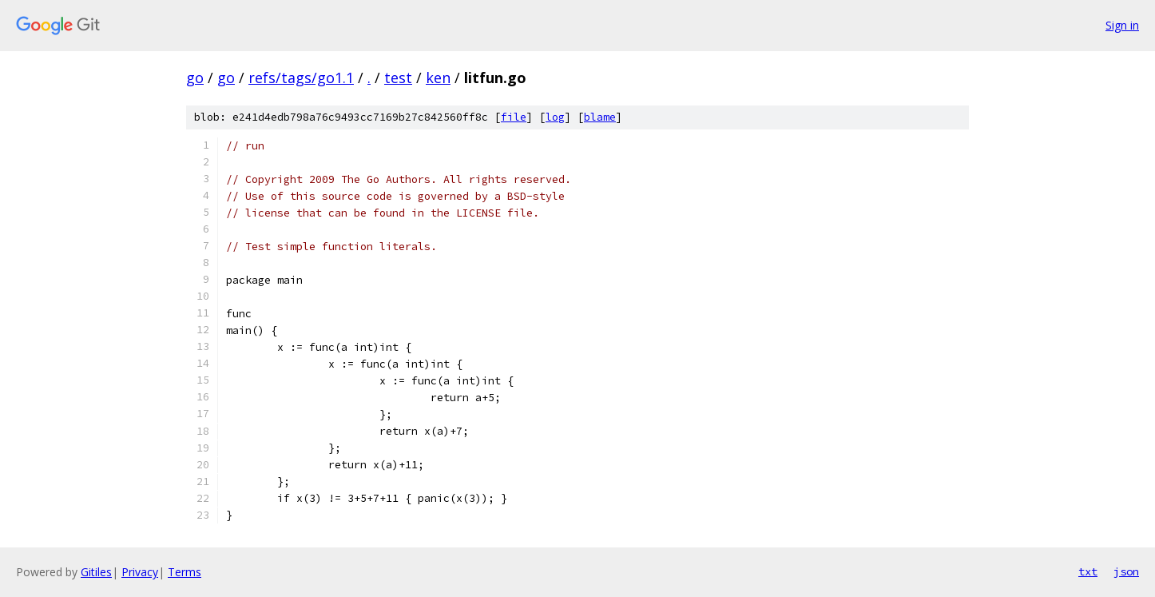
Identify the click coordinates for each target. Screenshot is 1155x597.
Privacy (139, 571)
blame (600, 117)
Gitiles (96, 571)
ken (438, 77)
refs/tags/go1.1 (301, 77)
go (195, 77)
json (1126, 571)
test (398, 77)
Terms (184, 571)
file (513, 117)
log (555, 117)
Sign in (1122, 25)
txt (1087, 571)
